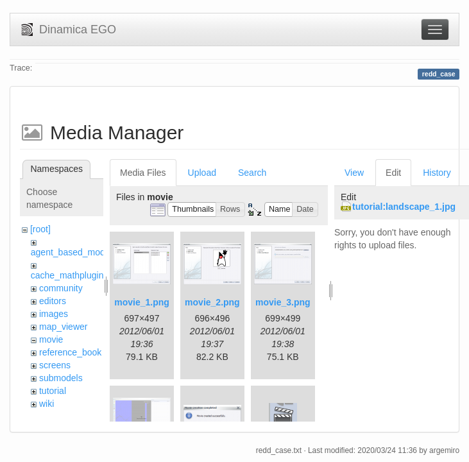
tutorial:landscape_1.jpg (404, 206)
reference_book (70, 352)
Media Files (143, 172)
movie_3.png (283, 302)
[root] (40, 229)
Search (252, 172)
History (437, 172)
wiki (46, 403)
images (53, 314)
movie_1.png (141, 302)
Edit (393, 172)
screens (55, 365)
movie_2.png (212, 302)
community (61, 288)
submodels (61, 378)
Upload (202, 172)
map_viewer (63, 326)
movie (51, 339)
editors (52, 301)
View (354, 172)
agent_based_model (71, 252)
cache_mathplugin (67, 275)
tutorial (52, 391)
